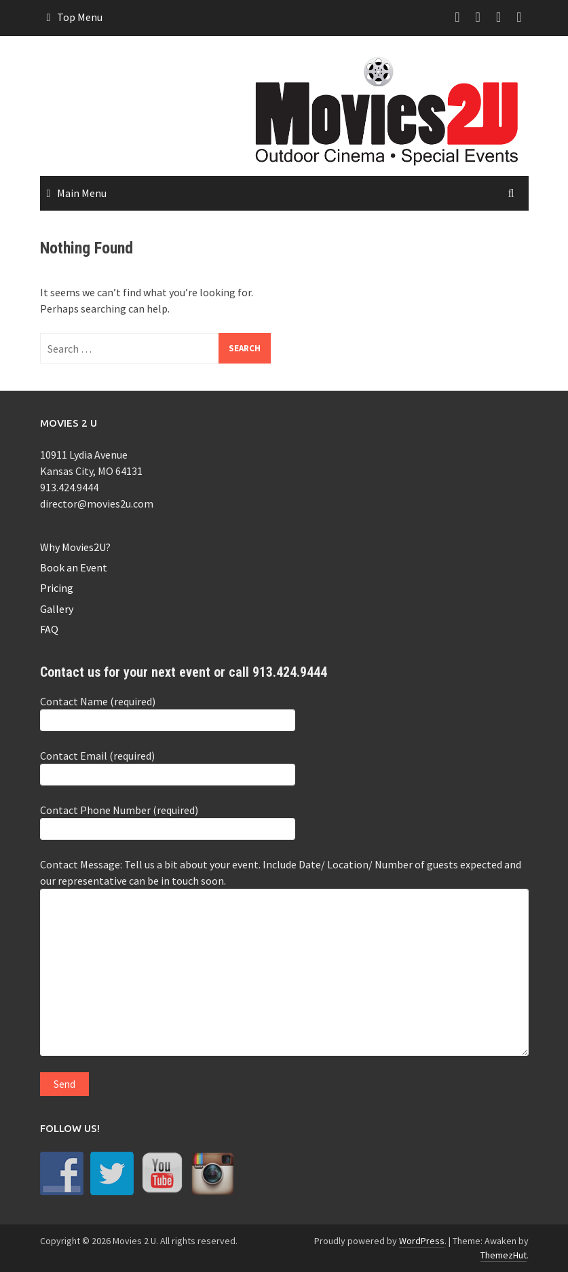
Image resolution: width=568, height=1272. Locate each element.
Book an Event (73, 567)
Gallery (56, 609)
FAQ (49, 629)
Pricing (56, 588)
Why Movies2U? (75, 547)
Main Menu (82, 193)
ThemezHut (503, 1255)
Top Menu (79, 17)
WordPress (421, 1241)
